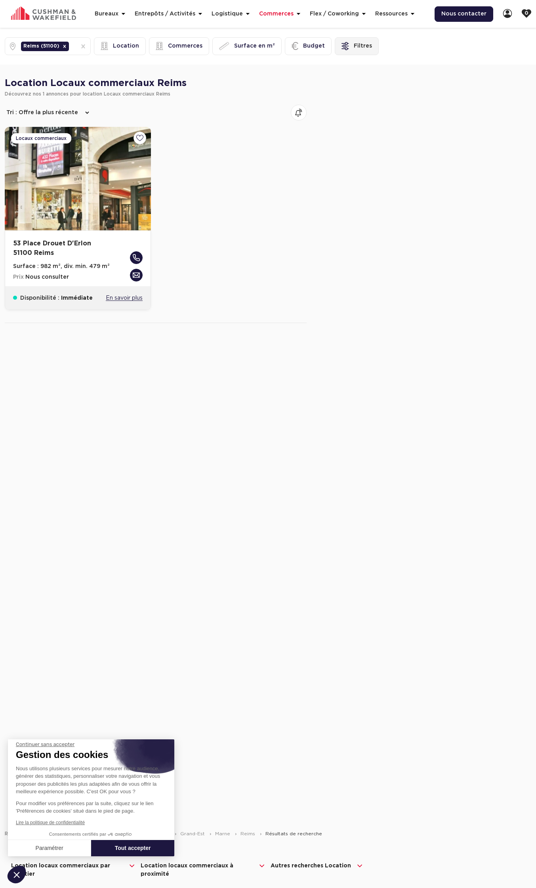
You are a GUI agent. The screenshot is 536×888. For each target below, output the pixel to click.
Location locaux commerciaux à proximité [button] (203, 869)
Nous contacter (463, 14)
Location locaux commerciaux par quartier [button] (73, 869)
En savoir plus (124, 298)
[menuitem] (464, 14)
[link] (507, 14)
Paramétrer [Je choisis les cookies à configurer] (49, 848)
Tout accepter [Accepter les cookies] (133, 848)
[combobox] (71, 46)
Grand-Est (193, 833)
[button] (64, 46)
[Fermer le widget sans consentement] (45, 744)
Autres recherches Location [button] (317, 866)
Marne (223, 833)
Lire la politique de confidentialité (50, 822)
